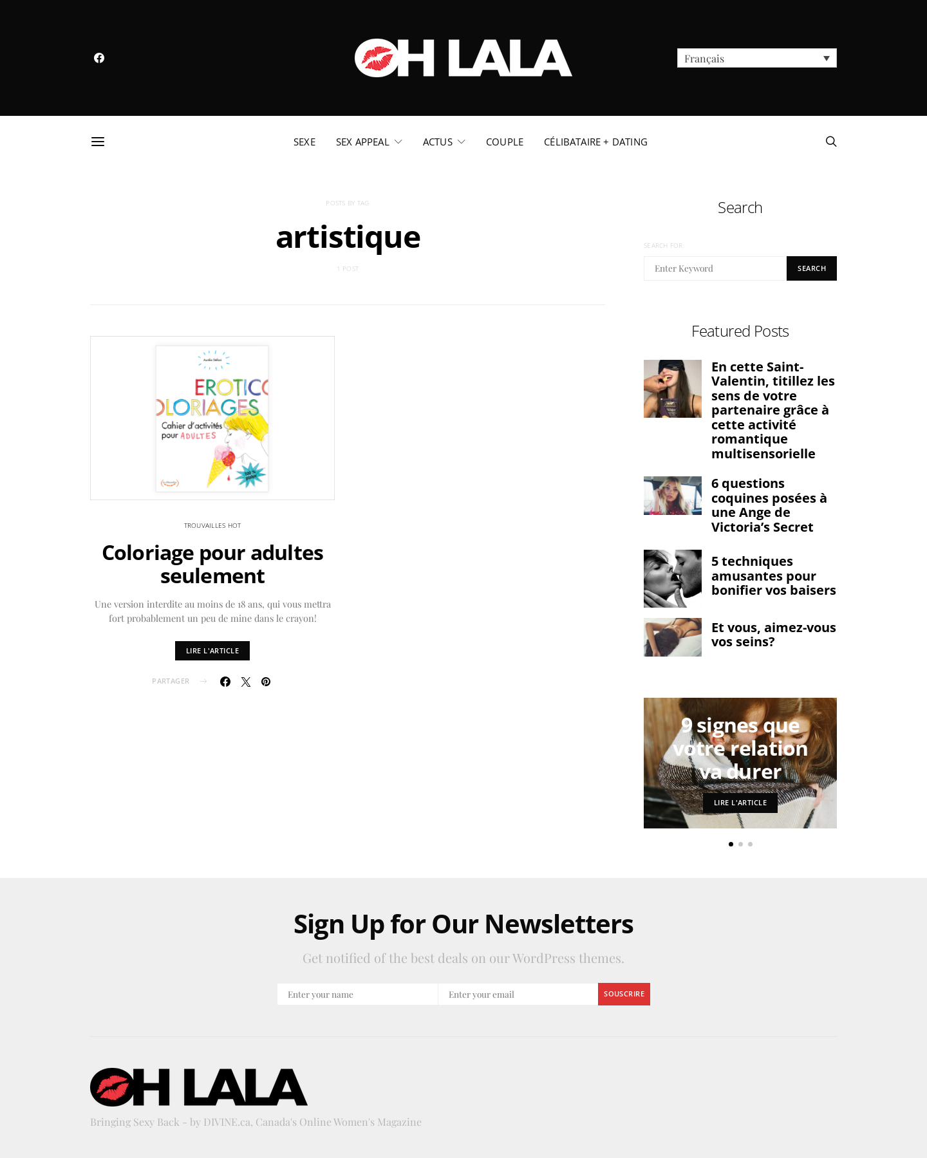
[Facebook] (99, 58)
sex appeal (362, 141)
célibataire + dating (596, 141)
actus (438, 141)
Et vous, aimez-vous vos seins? (773, 635)
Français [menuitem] (704, 58)
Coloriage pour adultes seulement (212, 563)
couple (504, 141)
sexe (304, 141)
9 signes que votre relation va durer (741, 748)
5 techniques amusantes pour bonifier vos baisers (773, 575)
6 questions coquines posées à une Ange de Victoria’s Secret (769, 505)
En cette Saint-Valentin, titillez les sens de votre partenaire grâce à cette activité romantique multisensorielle (773, 410)
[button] (731, 844)
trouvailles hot (212, 525)
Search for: (664, 245)
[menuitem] (757, 58)
